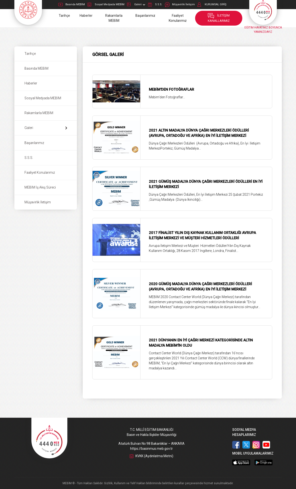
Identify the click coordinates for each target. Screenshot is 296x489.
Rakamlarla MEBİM (113, 18)
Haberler (86, 15)
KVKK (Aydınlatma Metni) (151, 456)
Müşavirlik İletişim (180, 4)
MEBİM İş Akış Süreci (40, 187)
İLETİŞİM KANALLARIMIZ (219, 18)
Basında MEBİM (71, 5)
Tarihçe (64, 15)
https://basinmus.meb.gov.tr (151, 448)
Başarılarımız (145, 15)
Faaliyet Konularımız (178, 18)
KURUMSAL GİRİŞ (211, 4)
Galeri (136, 5)
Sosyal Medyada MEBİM (105, 5)
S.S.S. (155, 5)
